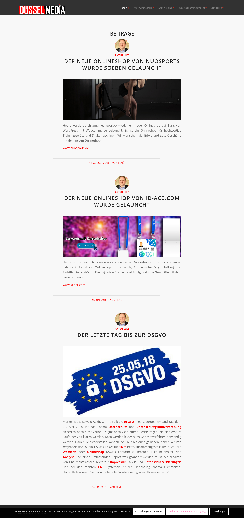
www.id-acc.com (74, 285)
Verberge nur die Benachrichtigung (187, 511)
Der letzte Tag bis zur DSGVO (121, 334)
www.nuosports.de (76, 148)
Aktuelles (122, 55)
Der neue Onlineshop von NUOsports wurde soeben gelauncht (122, 64)
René (121, 162)
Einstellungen (219, 511)
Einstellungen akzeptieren (148, 511)
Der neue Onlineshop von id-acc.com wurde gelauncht (122, 201)
